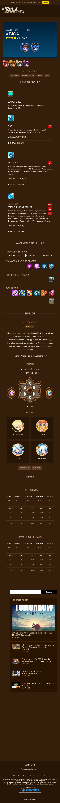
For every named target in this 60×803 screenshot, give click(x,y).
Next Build (36, 468)
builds (40, 75)
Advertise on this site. (30, 799)
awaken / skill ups (28, 75)
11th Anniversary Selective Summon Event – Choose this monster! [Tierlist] (38, 647)
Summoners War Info (29, 769)
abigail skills (14, 75)
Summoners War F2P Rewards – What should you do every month (37, 660)
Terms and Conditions (30, 776)
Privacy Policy (17, 776)
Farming (29, 326)
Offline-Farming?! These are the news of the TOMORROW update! (32, 634)
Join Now (45, 2)
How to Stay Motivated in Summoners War (33, 672)
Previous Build (25, 468)
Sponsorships (42, 776)
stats (47, 75)
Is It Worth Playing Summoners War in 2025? (38, 684)
